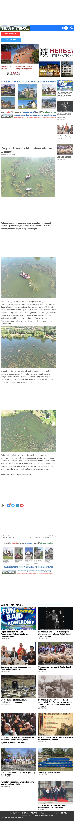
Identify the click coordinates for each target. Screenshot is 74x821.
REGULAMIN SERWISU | (59, 813)
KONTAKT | (25, 813)
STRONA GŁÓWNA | (13, 813)
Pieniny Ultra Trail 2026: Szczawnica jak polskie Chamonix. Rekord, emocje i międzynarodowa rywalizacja (17, 739)
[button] (62, 27)
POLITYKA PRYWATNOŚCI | (40, 813)
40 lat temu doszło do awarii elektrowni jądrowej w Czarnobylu (17, 783)
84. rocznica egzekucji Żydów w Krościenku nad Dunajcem (14, 701)
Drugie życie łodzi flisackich (50, 772)
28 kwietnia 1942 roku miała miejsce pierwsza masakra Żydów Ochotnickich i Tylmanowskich (64, 115)
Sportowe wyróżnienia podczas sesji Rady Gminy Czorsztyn (64, 137)
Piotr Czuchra (19, 818)
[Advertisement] (37, 12)
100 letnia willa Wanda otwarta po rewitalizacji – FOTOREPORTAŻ (52, 806)
